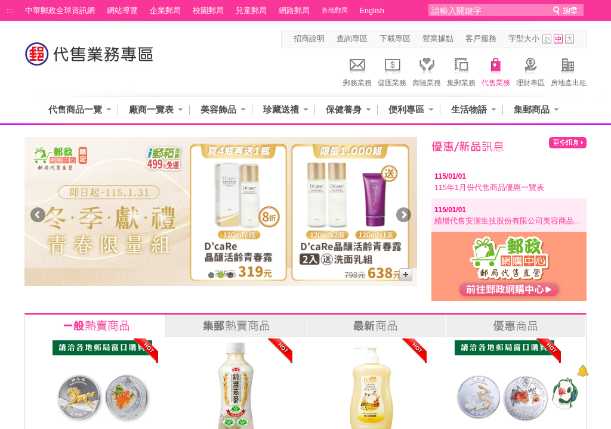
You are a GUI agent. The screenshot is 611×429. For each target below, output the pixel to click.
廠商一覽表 (151, 109)
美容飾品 (218, 109)
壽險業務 (426, 70)
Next (403, 217)
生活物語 (469, 109)
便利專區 (406, 109)
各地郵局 (335, 10)
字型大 (569, 39)
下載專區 (395, 39)
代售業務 (496, 70)
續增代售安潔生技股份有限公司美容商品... (507, 221)
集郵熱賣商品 (235, 326)
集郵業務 (461, 70)
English (372, 11)
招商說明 (309, 39)
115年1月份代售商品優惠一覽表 (489, 188)
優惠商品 (515, 326)
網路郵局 (294, 11)
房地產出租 (569, 70)
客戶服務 (480, 39)
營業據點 (437, 39)
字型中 (558, 39)
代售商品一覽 (75, 109)
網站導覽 (122, 11)
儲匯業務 (392, 70)
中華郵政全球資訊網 (60, 11)
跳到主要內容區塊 (6, 6)
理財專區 (530, 70)
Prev (37, 217)
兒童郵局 (251, 11)
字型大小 (523, 39)
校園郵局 (208, 11)
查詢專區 (352, 39)
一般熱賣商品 (95, 326)
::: (10, 11)
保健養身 (344, 109)
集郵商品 (532, 109)
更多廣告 (405, 274)
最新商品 (375, 326)
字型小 (546, 39)
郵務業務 (357, 70)
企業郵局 (165, 11)
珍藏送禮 (281, 109)
